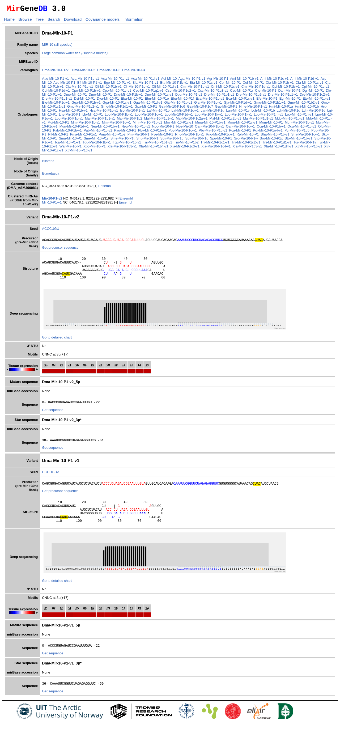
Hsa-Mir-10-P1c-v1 (104, 112)
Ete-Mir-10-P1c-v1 (56, 104)
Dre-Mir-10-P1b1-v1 (219, 96)
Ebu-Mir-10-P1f (182, 100)
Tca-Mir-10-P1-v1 (67, 144)
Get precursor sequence (60, 250)
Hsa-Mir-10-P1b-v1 (73, 112)
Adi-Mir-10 (169, 80)
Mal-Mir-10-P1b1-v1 (100, 120)
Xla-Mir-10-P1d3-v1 (247, 148)
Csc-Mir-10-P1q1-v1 (148, 92)
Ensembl (105, 187)
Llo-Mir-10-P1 (92, 116)
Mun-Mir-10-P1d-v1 (74, 128)
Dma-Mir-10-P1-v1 (56, 72)
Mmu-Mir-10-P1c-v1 (242, 124)
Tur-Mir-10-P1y (304, 144)
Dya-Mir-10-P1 (108, 100)
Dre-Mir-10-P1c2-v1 (315, 96)
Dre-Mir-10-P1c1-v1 (283, 96)
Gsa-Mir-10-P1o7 (200, 108)
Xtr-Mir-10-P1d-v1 (78, 152)
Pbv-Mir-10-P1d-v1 (213, 132)
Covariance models (103, 21)
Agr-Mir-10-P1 (217, 80)
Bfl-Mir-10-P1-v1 (89, 84)
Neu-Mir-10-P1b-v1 (105, 128)
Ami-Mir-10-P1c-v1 (274, 80)
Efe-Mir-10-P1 (267, 100)
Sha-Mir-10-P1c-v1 (305, 136)
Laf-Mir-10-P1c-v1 (185, 112)
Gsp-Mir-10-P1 (226, 108)
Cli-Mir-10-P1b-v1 (108, 88)
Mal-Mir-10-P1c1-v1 (159, 120)
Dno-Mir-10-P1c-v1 (159, 96)
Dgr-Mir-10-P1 (313, 92)
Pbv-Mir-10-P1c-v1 (182, 132)
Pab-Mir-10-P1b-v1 (67, 132)
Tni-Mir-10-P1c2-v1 (246, 144)
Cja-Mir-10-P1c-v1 (79, 88)
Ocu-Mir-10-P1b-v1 (271, 128)
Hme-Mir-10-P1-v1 (253, 108)
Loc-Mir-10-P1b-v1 (119, 116)
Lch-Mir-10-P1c (288, 112)
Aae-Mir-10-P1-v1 (55, 80)
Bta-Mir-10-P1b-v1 (174, 84)
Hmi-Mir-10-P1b (307, 108)
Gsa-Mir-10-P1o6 (172, 108)
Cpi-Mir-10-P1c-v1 (315, 88)
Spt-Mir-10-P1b (172, 140)
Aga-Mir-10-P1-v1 (191, 80)
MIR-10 (47, 46)
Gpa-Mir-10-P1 (146, 108)
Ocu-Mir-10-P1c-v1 (301, 128)
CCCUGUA (50, 481)
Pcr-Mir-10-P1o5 (296, 132)
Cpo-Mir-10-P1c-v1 (117, 92)
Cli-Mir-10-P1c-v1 (137, 88)
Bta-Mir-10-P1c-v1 (204, 84)
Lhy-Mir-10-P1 (69, 116)
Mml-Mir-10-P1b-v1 (85, 124)
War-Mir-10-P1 (71, 148)
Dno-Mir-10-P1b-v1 (128, 96)
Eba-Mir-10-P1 (132, 100)
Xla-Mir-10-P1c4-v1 (216, 148)
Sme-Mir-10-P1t (122, 140)
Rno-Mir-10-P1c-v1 (220, 136)
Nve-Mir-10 (184, 128)
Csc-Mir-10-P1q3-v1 (213, 92)
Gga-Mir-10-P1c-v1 (117, 104)
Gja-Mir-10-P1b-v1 (178, 104)
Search (54, 21)
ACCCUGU (50, 230)
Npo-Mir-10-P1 (163, 128)
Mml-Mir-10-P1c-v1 (116, 124)
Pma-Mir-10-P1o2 (112, 136)
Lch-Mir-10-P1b (263, 112)
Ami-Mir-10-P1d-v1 (304, 80)
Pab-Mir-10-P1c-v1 (98, 132)
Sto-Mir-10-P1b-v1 (299, 140)
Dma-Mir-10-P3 (108, 72)
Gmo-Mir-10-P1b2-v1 (303, 104)
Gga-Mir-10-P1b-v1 (86, 104)
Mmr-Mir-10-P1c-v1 (178, 124)
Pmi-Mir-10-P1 (138, 136)
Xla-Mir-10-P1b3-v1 (122, 148)
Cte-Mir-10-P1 (265, 92)
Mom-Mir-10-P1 (271, 124)
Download (73, 21)
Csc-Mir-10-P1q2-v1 (180, 92)
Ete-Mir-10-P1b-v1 (316, 100)
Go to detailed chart (57, 344)
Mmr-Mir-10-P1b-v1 (147, 124)
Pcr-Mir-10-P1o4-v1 (268, 132)
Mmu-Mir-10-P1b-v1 (210, 124)
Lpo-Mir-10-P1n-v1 (299, 116)
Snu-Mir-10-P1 (147, 140)
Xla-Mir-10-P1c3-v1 (184, 148)
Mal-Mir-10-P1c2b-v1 (225, 120)
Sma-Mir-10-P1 (70, 140)
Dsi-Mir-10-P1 (84, 100)
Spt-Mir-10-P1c (196, 140)
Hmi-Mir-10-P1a (281, 108)
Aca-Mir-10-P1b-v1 (85, 80)
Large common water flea (75, 55)
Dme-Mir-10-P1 (75, 96)
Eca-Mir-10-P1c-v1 (240, 100)
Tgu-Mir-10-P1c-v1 (127, 144)
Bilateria (48, 162)
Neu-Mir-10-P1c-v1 (135, 128)
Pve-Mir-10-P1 (162, 136)
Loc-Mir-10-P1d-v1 (179, 116)
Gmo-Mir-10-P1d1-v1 (117, 108)
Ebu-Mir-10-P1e (157, 100)
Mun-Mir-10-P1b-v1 (299, 124)
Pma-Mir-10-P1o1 (83, 136)
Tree (40, 21)
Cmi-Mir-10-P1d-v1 (255, 88)
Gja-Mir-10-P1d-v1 (238, 104)
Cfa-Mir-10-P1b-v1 (280, 84)
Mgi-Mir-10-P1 (58, 124)
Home (9, 21)
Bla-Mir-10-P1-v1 (145, 84)
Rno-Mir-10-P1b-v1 (189, 136)
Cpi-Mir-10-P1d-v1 (56, 92)
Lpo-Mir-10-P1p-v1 (69, 120)
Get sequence (52, 418)
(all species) (63, 46)
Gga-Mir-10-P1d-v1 (148, 104)
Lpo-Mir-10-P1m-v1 (268, 116)
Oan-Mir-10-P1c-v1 (240, 128)
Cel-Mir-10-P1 (253, 84)
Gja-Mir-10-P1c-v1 (208, 104)
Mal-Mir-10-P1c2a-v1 (191, 120)
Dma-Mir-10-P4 (133, 72)
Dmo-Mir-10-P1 (100, 96)
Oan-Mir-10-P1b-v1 (209, 128)
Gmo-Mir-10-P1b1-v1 (270, 104)
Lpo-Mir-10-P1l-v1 (238, 116)
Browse (25, 21)
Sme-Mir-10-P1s (96, 140)
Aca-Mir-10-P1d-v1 (145, 80)
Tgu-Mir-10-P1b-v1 (96, 144)
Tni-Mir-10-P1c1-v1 (215, 144)
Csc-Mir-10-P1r (241, 92)
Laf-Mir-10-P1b (158, 112)
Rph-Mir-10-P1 (247, 136)
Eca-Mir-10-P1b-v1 (210, 100)
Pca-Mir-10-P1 (240, 132)
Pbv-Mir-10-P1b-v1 (152, 132)
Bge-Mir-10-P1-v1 (117, 84)
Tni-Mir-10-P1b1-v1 (157, 144)
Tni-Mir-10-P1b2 (186, 144)
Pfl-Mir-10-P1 (58, 136)
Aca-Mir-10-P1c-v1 (115, 80)
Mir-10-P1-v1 (52, 204)
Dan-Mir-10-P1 (289, 92)
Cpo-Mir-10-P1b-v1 (86, 92)
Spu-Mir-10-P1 (221, 140)
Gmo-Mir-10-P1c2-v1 (83, 108)
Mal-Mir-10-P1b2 (129, 120)
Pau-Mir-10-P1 (125, 132)
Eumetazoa (50, 175)
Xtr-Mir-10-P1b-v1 (308, 148)
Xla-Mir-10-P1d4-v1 (279, 148)
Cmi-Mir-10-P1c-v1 (225, 88)
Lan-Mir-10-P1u (212, 112)
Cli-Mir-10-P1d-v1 (165, 88)
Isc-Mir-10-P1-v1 (132, 112)
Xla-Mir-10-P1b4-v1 (153, 148)
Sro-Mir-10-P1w (246, 140)
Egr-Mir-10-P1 (290, 100)
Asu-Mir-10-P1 (64, 84)
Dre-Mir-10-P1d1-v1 (57, 100)
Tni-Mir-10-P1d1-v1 (276, 144)
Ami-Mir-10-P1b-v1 (244, 80)
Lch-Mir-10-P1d (313, 112)
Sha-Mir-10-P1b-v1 (275, 136)
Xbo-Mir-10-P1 (94, 148)
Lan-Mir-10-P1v (237, 112)
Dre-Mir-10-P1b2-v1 (251, 96)
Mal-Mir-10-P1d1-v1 (258, 120)
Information (133, 21)
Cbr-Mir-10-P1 (230, 84)
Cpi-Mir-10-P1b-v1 (286, 88)
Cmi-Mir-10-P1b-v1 (194, 88)
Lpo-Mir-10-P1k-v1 (209, 116)
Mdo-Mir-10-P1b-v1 (289, 120)
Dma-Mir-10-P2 (83, 72)
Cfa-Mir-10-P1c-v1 (310, 84)
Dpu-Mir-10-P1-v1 (188, 96)
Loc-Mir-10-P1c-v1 (149, 116)
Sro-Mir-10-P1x (271, 140)
